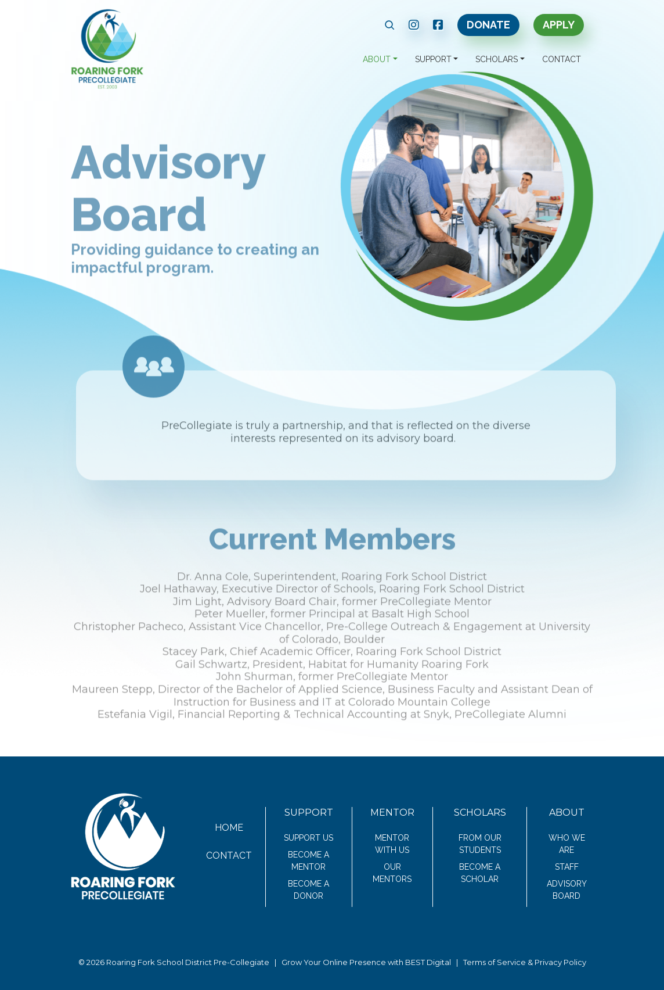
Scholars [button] (496, 59)
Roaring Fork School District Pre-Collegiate (187, 962)
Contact (229, 855)
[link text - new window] (414, 25)
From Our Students (480, 844)
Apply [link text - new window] (559, 25)
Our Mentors (392, 873)
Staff (567, 866)
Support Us (308, 837)
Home (229, 827)
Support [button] (433, 59)
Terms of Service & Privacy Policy (524, 962)
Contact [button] (561, 59)
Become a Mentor (308, 860)
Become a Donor (308, 890)
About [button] (377, 59)
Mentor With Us (392, 844)
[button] (390, 25)
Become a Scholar (479, 873)
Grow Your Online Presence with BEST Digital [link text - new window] (366, 962)
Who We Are (566, 844)
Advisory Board (567, 890)
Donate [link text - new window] (488, 25)
